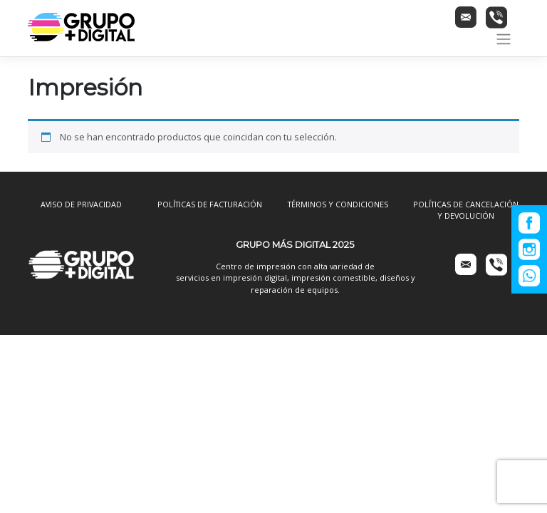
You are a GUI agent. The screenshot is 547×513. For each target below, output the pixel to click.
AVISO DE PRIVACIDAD (81, 204)
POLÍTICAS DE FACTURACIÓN (209, 204)
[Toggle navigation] (504, 39)
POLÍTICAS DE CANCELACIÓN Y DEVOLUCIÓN (466, 210)
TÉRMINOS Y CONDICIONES (338, 204)
